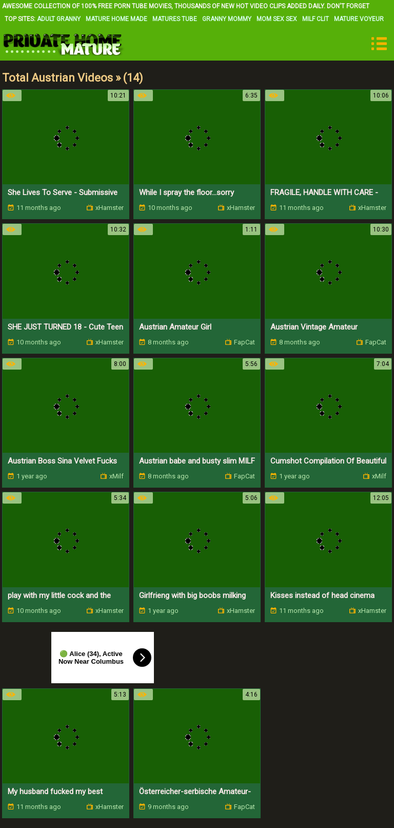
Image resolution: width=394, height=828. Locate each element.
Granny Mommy (226, 19)
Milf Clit (315, 19)
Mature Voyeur (359, 19)
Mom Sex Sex (277, 19)
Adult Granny (59, 19)
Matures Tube (174, 19)
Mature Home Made (116, 19)
